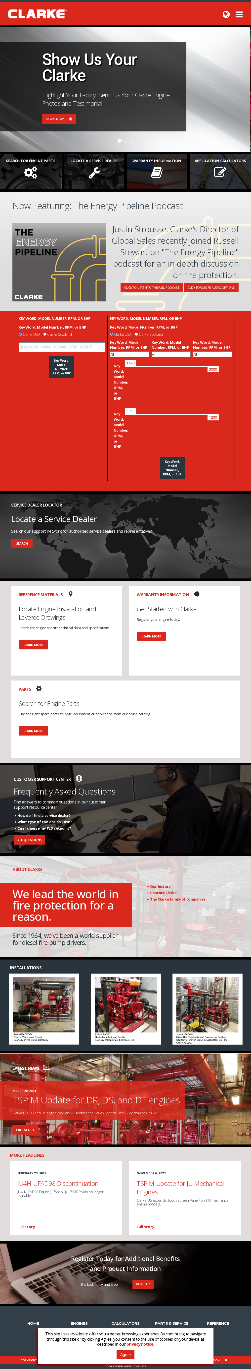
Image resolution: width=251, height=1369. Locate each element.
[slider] (130, 363)
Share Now (59, 119)
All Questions (29, 840)
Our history (160, 886)
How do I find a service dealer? (44, 815)
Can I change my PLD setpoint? (44, 828)
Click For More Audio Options (211, 287)
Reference (218, 1323)
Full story (25, 1130)
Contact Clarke (163, 892)
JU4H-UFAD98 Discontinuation (57, 1183)
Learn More (33, 645)
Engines (79, 1323)
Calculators (125, 1323)
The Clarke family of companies (177, 899)
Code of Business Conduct (125, 1366)
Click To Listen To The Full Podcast (151, 287)
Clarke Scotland (59, 334)
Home (33, 1323)
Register (143, 1284)
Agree (125, 1355)
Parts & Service (171, 1323)
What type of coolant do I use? (44, 821)
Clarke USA (31, 334)
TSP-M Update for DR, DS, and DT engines (96, 1099)
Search (22, 543)
